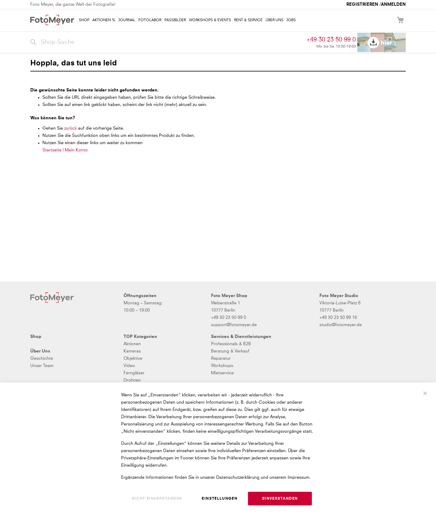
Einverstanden (280, 499)
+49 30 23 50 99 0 (331, 40)
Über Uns (40, 351)
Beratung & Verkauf (230, 351)
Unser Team (42, 366)
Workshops (222, 366)
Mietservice (222, 373)
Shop (35, 337)
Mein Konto (76, 150)
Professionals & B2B (231, 344)
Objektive (133, 358)
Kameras (132, 351)
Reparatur (221, 358)
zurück (71, 128)
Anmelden (393, 4)
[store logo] (52, 20)
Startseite (51, 150)
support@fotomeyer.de (234, 325)
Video (129, 366)
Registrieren (362, 4)
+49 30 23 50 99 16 (338, 318)
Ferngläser (134, 373)
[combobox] (166, 42)
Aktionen (132, 344)
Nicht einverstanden (157, 499)
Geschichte (41, 358)
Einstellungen (219, 499)
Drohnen (132, 380)
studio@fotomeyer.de (340, 325)
